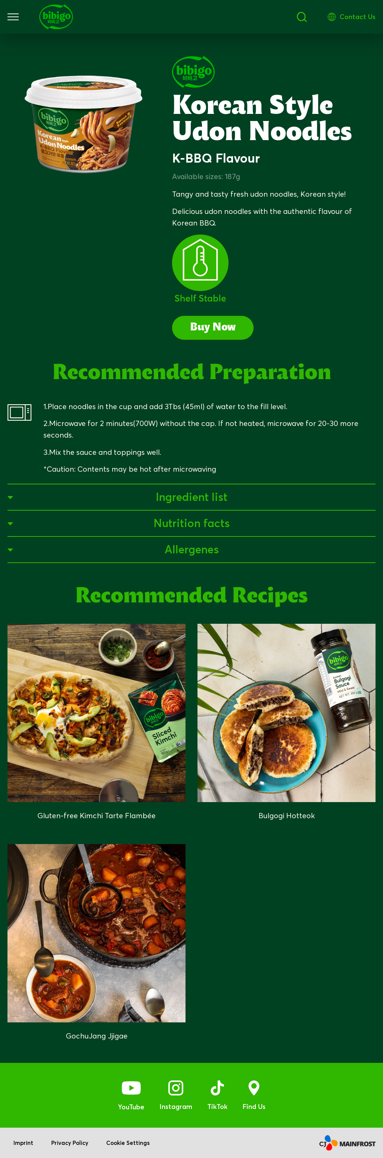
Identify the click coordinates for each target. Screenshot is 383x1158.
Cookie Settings (128, 1142)
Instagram (175, 1106)
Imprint (23, 1142)
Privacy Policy (69, 1142)
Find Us (254, 1106)
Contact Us (358, 16)
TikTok (217, 1106)
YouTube (131, 1107)
